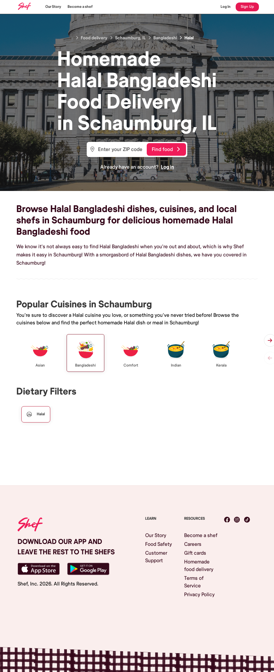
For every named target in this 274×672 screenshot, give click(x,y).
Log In (226, 6)
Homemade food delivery (198, 566)
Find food (166, 149)
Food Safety (158, 544)
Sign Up (247, 6)
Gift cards (195, 553)
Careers (192, 544)
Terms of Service (194, 582)
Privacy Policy (199, 594)
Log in (167, 167)
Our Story (53, 6)
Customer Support (156, 557)
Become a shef (80, 6)
